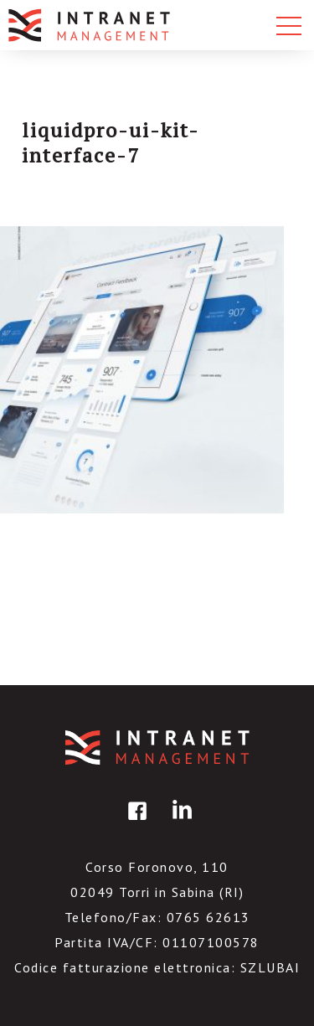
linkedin (179, 823)
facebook (134, 823)
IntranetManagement (157, 747)
